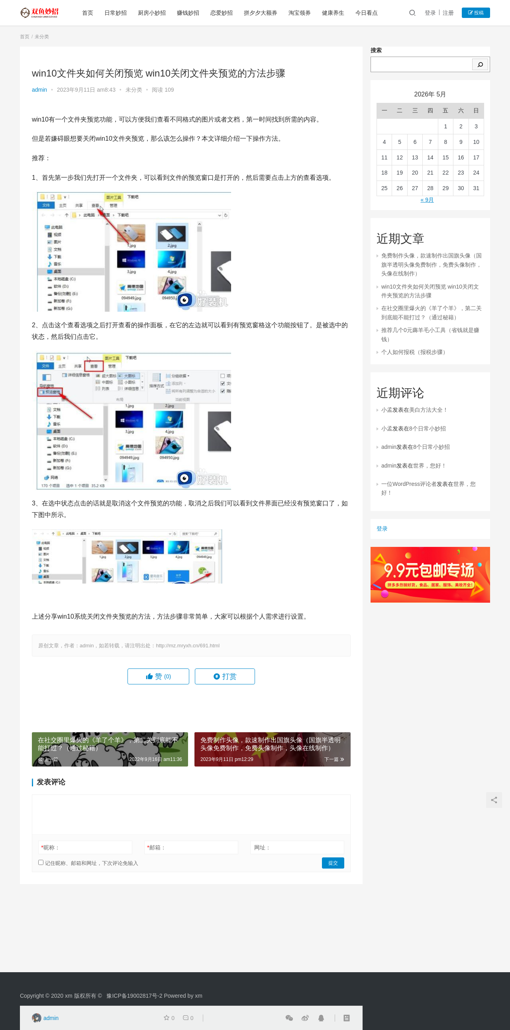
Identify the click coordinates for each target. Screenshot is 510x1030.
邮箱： (156, 847)
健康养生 (333, 13)
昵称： (50, 847)
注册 (448, 13)
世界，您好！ (430, 465)
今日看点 (366, 13)
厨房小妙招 (152, 13)
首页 (87, 13)
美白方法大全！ (428, 410)
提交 (333, 863)
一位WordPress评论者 (409, 484)
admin (39, 89)
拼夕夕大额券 (260, 13)
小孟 (386, 410)
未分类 (134, 89)
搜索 (376, 50)
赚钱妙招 (188, 13)
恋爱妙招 (221, 13)
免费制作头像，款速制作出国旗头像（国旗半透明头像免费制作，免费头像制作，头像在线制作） (431, 264)
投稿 (476, 13)
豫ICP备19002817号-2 (134, 996)
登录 (430, 13)
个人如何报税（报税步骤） (414, 352)
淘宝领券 (299, 13)
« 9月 (427, 200)
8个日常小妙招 (427, 428)
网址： (262, 847)
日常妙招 (115, 13)
